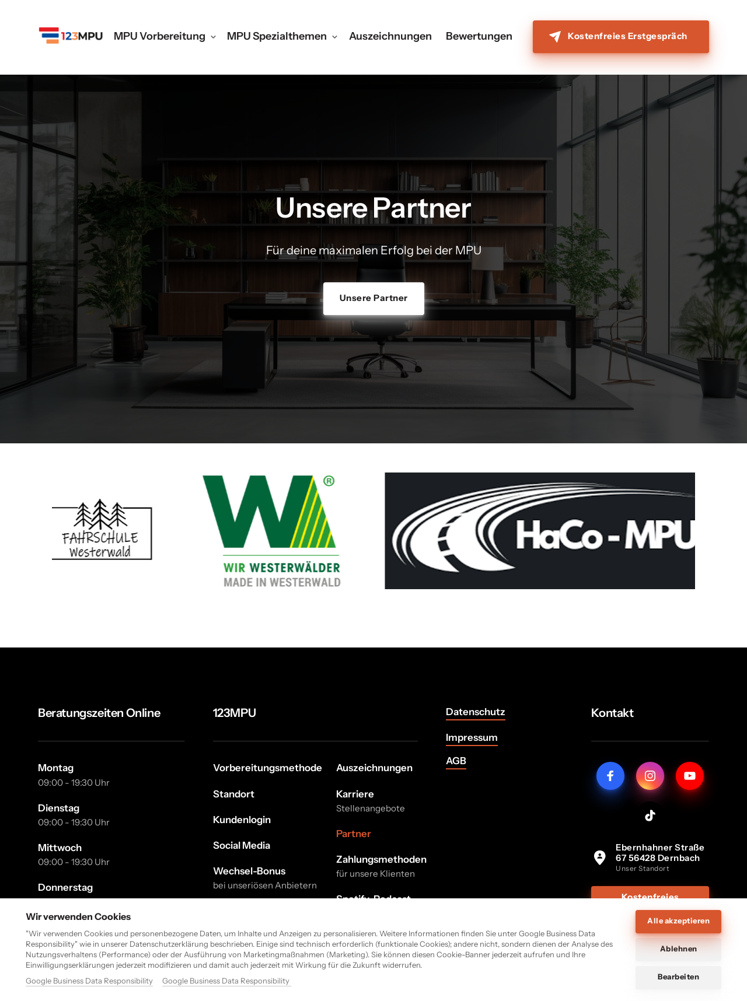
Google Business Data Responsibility (89, 980)
